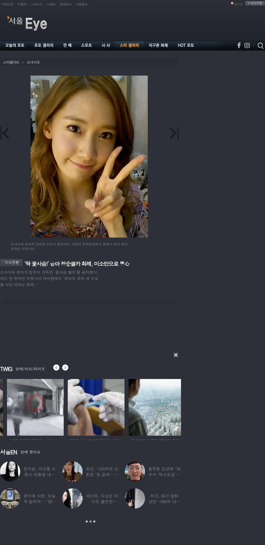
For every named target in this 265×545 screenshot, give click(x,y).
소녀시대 (32, 62)
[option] (62, 406)
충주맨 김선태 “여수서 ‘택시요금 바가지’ (164, 474)
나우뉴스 (37, 4)
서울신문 (8, 4)
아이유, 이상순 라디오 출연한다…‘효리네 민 (102, 501)
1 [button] (87, 521)
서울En (51, 4)
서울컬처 (82, 4)
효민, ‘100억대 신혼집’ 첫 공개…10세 (102, 474)
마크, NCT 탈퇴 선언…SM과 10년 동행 (164, 501)
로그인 (238, 4)
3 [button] (94, 521)
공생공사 (66, 4)
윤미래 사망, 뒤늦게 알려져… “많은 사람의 (39, 501)
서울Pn (22, 4)
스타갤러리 (11, 62)
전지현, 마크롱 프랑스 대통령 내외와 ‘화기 (40, 474)
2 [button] (90, 521)
